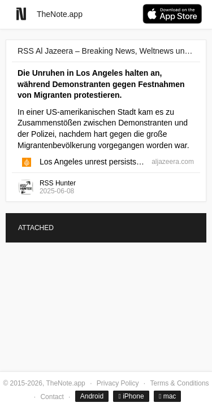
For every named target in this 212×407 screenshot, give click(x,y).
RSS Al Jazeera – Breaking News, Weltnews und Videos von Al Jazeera (106, 50)
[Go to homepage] (21, 14)
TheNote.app (60, 14)
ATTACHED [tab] (36, 228)
